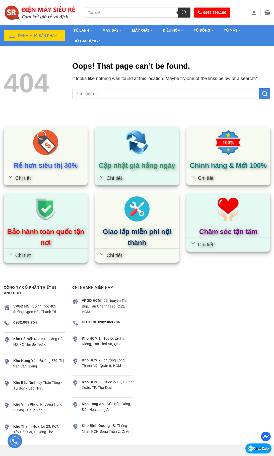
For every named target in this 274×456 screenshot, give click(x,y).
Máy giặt (142, 30)
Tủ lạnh (83, 30)
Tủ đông (204, 30)
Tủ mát (232, 30)
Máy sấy (112, 30)
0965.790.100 (212, 12)
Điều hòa (173, 30)
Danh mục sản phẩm (33, 36)
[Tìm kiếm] (184, 13)
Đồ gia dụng (87, 40)
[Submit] (264, 93)
